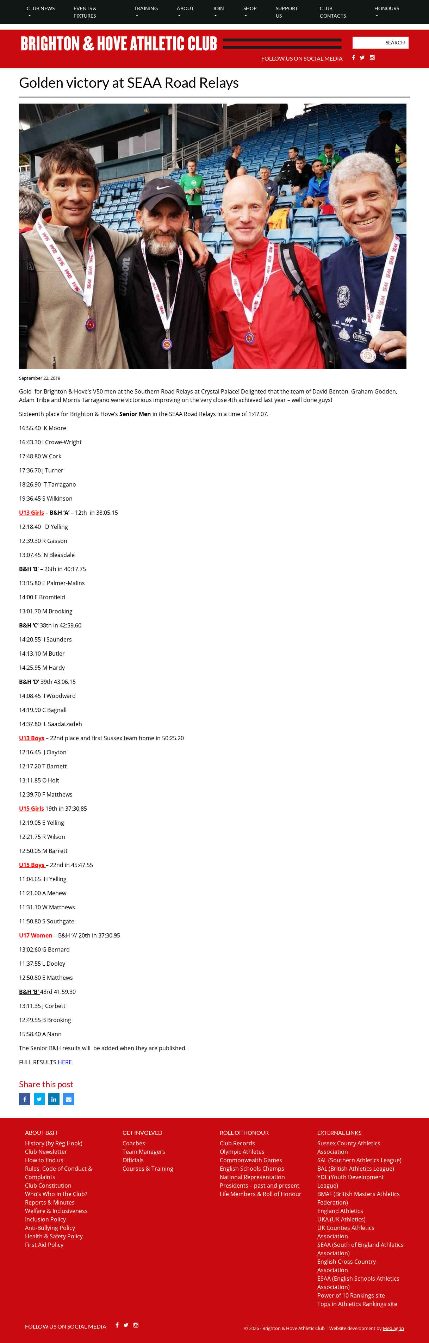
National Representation (252, 1177)
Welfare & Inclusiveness (56, 1211)
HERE (65, 1062)
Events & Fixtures (85, 12)
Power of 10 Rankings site (351, 1295)
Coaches (134, 1143)
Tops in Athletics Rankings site (357, 1304)
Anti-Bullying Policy (50, 1228)
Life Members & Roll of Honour (260, 1194)
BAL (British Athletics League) (355, 1168)
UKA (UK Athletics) (341, 1219)
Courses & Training (148, 1168)
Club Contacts (333, 12)
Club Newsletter (46, 1152)
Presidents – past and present (259, 1185)
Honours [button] (386, 8)
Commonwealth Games (251, 1160)
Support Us (287, 12)
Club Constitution (48, 1185)
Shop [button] (250, 8)
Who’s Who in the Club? (56, 1194)
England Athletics (340, 1211)
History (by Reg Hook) (53, 1143)
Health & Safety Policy (54, 1236)
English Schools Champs (252, 1168)
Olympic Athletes (242, 1152)
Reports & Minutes (50, 1202)
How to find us (44, 1160)
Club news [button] (41, 8)
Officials (133, 1160)
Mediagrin (393, 1328)
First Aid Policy (44, 1245)
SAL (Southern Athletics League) (359, 1160)
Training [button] (146, 8)
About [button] (185, 8)
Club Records (237, 1143)
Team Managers (144, 1152)
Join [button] (218, 8)
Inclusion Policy (45, 1219)
